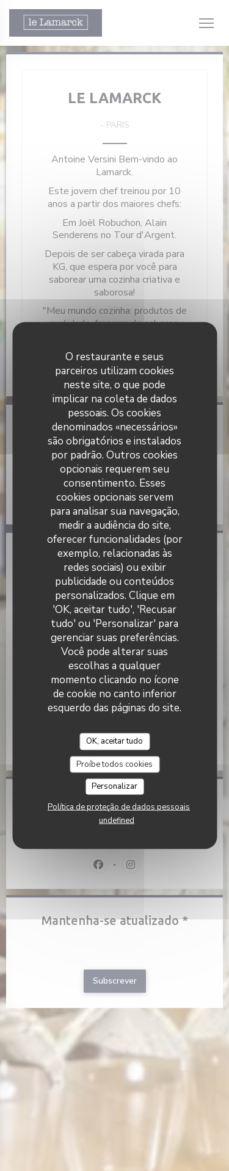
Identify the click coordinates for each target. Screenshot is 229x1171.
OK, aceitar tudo (114, 741)
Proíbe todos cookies (114, 763)
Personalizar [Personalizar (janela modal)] (114, 786)
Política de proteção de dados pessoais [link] (119, 806)
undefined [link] (116, 819)
